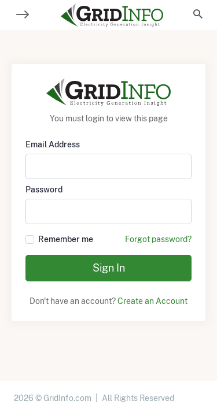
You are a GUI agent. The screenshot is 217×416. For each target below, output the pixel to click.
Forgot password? (158, 239)
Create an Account (152, 301)
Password (43, 189)
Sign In (109, 268)
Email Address (52, 144)
